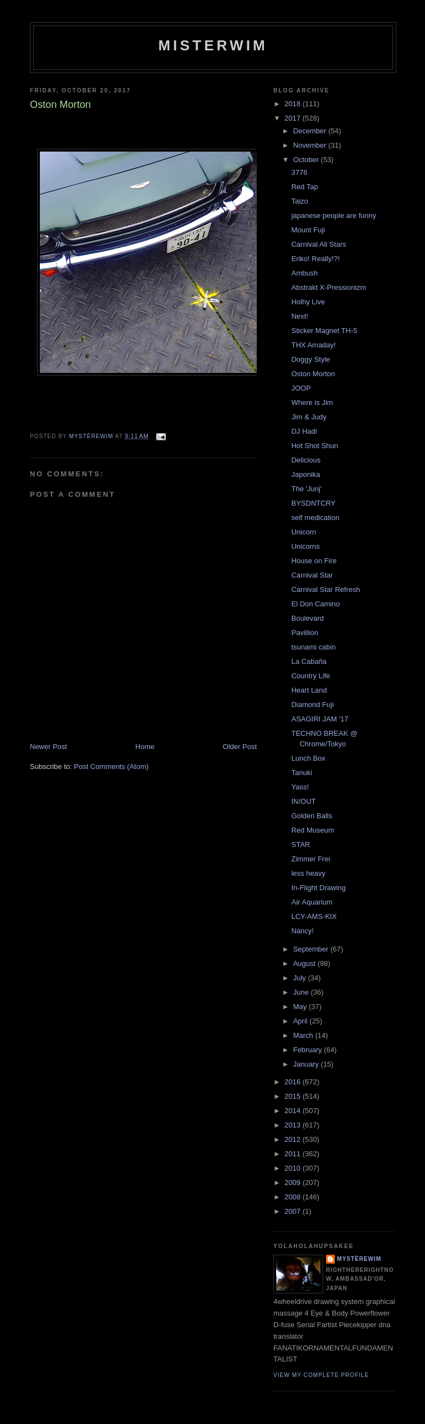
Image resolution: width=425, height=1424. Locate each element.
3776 (299, 172)
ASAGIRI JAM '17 (319, 719)
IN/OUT (303, 801)
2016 (293, 1082)
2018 (293, 104)
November (311, 145)
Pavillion (304, 632)
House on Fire (313, 561)
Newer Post (48, 746)
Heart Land (308, 690)
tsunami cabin (313, 647)
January (307, 1064)
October (307, 159)
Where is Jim (312, 402)
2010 (293, 1168)
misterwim (213, 45)
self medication (315, 517)
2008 (293, 1197)
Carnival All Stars (318, 244)
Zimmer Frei (310, 859)
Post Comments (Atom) (111, 766)
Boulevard (307, 618)
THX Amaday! (313, 345)
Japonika (305, 474)
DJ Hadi (304, 431)
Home (145, 746)
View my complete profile (321, 1375)
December (311, 131)
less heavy (308, 873)
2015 (293, 1096)
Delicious (305, 460)
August (305, 963)
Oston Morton (313, 374)
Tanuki (301, 772)
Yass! (300, 787)
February (308, 1050)
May (301, 1006)
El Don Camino (315, 604)
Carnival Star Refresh (325, 589)
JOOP (300, 388)
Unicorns (305, 546)
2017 (293, 118)
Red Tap (304, 187)
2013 (293, 1125)
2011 (293, 1154)
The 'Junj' (306, 489)
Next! (299, 316)
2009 (293, 1182)
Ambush (304, 273)
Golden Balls (311, 816)
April (301, 1021)
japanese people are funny (333, 215)
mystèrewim (359, 1259)
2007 (293, 1211)
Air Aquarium (311, 902)
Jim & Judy (308, 417)
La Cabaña (308, 661)
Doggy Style (310, 359)
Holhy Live (308, 302)
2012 (293, 1139)
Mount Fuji (308, 230)
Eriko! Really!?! (315, 258)
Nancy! (302, 931)
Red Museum (312, 830)
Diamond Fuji (312, 704)
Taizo (299, 201)
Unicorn (303, 532)
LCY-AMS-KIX (313, 916)
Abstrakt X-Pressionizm (328, 287)
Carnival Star (312, 575)
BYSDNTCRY (313, 503)
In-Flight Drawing (318, 887)
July (300, 978)
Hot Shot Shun (314, 445)
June (302, 992)
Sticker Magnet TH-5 (324, 330)
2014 (293, 1110)
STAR (300, 844)
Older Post (240, 746)
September (311, 949)
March (304, 1035)
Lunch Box (308, 758)
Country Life (310, 676)
